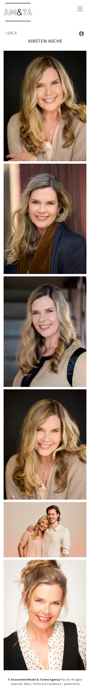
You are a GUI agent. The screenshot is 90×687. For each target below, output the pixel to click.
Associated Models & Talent (36, 12)
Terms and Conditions (47, 684)
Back (11, 33)
